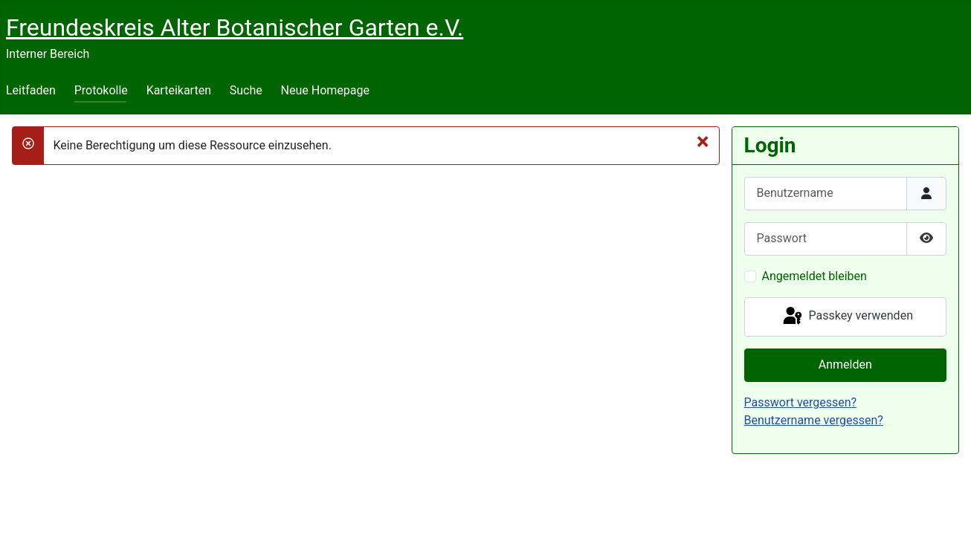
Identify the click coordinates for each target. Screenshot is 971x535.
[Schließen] (703, 141)
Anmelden (845, 364)
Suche (246, 90)
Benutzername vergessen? (813, 420)
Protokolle (101, 90)
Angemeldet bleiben (814, 276)
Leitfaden (31, 90)
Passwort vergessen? (800, 402)
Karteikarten (178, 90)
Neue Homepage (325, 90)
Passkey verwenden (847, 316)
